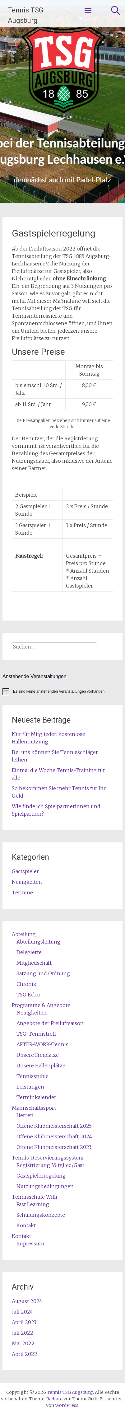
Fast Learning (32, 1204)
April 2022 (24, 1354)
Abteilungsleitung (38, 942)
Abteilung (24, 934)
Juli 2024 (22, 1312)
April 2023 (24, 1322)
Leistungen (30, 1087)
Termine (22, 892)
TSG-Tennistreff (36, 1034)
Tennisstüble (32, 1076)
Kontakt (26, 1225)
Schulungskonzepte (40, 1215)
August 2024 (27, 1301)
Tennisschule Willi (34, 1197)
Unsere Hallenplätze (40, 1065)
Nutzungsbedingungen (45, 1186)
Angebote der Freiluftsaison (50, 1023)
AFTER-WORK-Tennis (42, 1044)
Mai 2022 (23, 1343)
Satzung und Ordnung (43, 973)
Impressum (30, 1243)
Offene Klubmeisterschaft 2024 (54, 1136)
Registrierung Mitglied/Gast (50, 1165)
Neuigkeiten (27, 882)
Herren (25, 1115)
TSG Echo (28, 994)
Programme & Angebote (41, 1005)
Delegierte (29, 952)
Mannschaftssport (34, 1108)
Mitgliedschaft (34, 963)
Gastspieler (25, 871)
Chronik (26, 984)
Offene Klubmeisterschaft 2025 (54, 1126)
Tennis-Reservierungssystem (48, 1158)
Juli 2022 (22, 1333)
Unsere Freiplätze (37, 1055)
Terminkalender (36, 1097)
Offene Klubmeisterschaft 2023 (53, 1147)
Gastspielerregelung (41, 1176)
